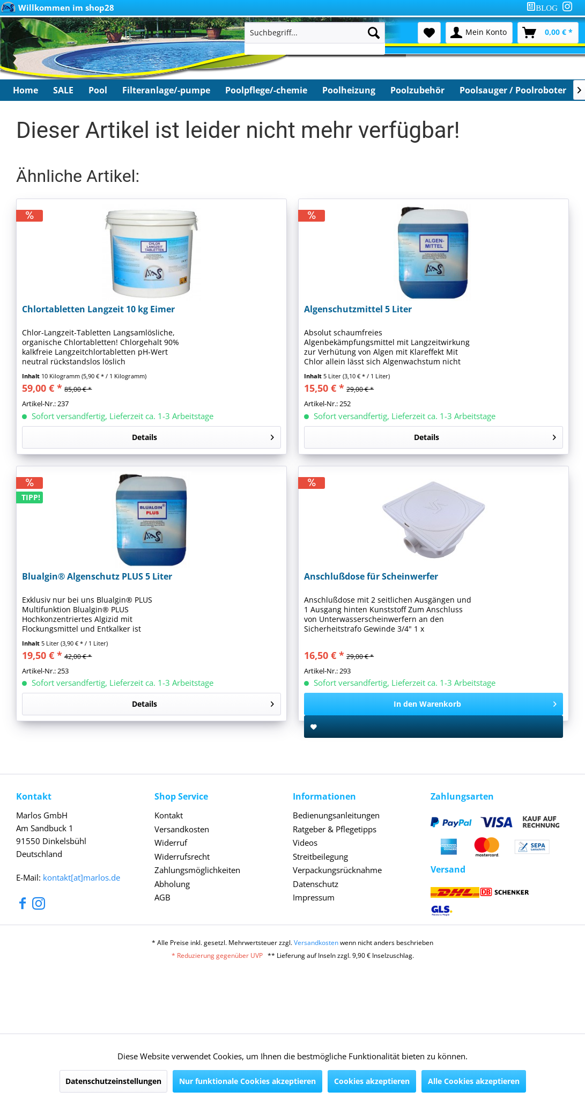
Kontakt (168, 815)
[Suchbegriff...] (315, 32)
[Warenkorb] (548, 32)
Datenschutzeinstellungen (113, 1081)
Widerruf (170, 842)
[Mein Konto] (479, 32)
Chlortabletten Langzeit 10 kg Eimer (98, 309)
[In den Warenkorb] (433, 704)
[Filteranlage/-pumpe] (166, 90)
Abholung (172, 883)
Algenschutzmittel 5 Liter (358, 309)
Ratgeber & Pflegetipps (334, 829)
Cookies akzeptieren (372, 1081)
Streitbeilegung (320, 856)
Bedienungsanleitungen (336, 815)
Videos (305, 842)
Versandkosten (181, 829)
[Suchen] (373, 32)
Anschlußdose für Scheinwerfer (371, 576)
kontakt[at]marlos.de (81, 877)
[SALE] (63, 90)
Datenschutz (315, 883)
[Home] (25, 90)
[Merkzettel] (429, 32)
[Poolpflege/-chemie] (266, 90)
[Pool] (98, 90)
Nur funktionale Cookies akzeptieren (247, 1081)
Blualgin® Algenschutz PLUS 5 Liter (97, 576)
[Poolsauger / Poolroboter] (513, 90)
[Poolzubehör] (417, 90)
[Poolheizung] (349, 90)
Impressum (314, 897)
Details (203, 435)
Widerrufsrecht (182, 856)
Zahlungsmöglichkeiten (197, 870)
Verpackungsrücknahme (337, 870)
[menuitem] (544, 8)
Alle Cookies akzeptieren (474, 1081)
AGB (162, 897)
